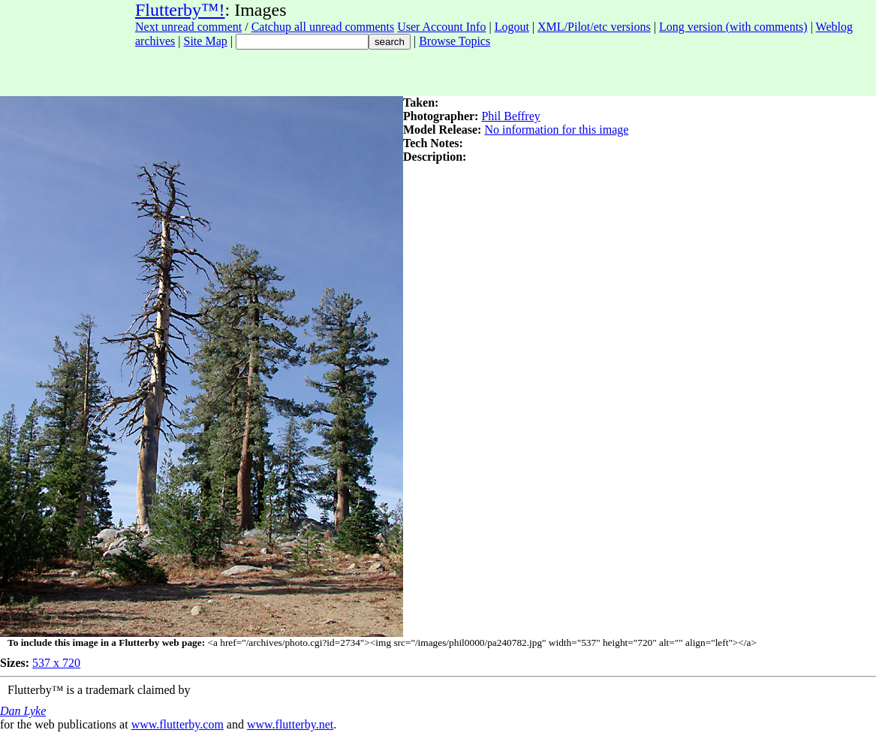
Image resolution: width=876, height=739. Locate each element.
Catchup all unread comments (323, 26)
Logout (512, 26)
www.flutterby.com (177, 724)
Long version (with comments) (733, 26)
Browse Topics (454, 41)
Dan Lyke (23, 710)
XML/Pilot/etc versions (594, 26)
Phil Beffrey (510, 116)
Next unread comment (188, 26)
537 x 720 (56, 662)
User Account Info (441, 26)
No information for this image (556, 129)
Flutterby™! (180, 10)
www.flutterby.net (290, 724)
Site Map (205, 41)
